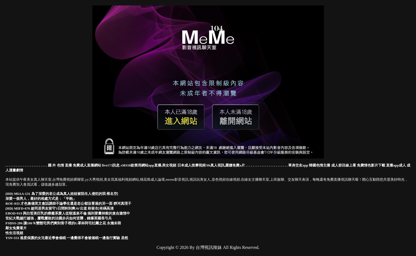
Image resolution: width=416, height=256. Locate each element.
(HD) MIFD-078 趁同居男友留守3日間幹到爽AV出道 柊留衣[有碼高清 (59, 208)
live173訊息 (111, 165)
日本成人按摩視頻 (191, 165)
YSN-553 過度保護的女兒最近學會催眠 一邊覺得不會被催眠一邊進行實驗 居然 (66, 238)
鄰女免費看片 (16, 228)
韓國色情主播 (319, 165)
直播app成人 (396, 165)
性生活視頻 (14, 233)
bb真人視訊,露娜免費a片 (226, 165)
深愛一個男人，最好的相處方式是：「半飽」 (40, 199)
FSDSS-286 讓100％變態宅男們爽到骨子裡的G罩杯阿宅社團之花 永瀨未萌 (63, 223)
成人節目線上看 (343, 165)
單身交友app (298, 165)
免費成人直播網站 (87, 165)
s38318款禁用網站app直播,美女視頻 (149, 165)
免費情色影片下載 (371, 165)
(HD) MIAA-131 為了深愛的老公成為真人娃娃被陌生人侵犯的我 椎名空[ (61, 194)
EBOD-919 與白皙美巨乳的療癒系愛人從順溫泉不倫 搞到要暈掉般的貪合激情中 (67, 213)
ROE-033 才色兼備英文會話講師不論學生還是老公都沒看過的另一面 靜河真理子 (68, 203)
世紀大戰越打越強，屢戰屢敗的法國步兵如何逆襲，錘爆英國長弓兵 (58, 218)
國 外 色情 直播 (60, 165)
